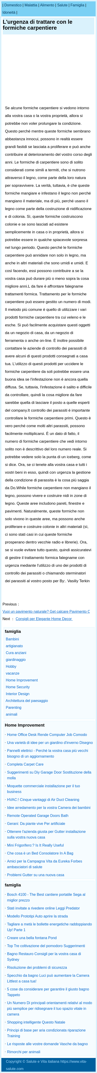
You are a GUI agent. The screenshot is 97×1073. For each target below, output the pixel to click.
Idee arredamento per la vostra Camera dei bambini (48, 808)
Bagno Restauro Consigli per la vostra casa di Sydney (44, 956)
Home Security (18, 687)
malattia (31, 5)
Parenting (13, 707)
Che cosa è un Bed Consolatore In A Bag (40, 853)
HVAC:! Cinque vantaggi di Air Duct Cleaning (43, 800)
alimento (47, 5)
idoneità (8, 12)
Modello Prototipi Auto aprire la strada (37, 916)
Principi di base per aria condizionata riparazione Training (46, 1033)
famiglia (77, 5)
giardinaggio (16, 660)
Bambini (12, 639)
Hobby (11, 666)
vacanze (12, 673)
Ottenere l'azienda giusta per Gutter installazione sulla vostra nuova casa (46, 834)
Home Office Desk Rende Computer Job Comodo (47, 735)
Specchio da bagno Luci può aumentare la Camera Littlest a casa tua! (48, 978)
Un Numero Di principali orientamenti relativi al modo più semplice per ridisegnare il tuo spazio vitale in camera (49, 1008)
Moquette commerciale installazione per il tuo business (43, 789)
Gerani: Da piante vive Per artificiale (36, 824)
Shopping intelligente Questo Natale (36, 1022)
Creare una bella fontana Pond (32, 938)
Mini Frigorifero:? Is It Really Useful (35, 845)
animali (11, 714)
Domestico (13, 5)
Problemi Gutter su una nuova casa (35, 875)
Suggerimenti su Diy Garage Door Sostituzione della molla (49, 775)
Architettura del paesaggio (27, 701)
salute (62, 5)
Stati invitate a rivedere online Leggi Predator (43, 908)
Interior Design (17, 694)
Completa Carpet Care (25, 764)
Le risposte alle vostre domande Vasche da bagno (47, 1044)
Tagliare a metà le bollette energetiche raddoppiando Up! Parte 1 (49, 927)
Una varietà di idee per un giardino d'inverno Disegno (50, 743)
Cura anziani (16, 653)
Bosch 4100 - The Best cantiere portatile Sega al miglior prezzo (46, 897)
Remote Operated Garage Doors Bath (37, 816)
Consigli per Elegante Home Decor (44, 619)
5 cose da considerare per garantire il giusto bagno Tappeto (48, 992)
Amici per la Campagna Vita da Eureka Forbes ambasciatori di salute (44, 864)
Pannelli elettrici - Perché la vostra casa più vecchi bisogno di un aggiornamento (47, 753)
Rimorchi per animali (23, 1052)
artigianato (14, 646)
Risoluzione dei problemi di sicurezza (37, 967)
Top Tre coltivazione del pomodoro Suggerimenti (46, 946)
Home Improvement (22, 680)
